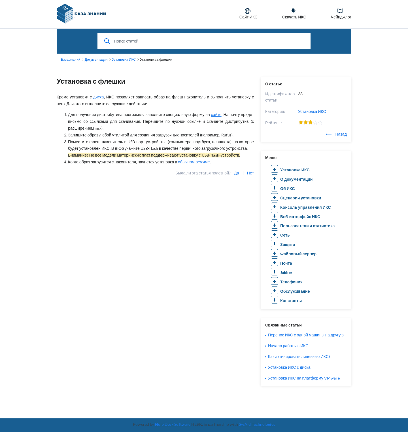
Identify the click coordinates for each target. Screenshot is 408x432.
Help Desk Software (172, 424)
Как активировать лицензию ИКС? (299, 356)
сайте (216, 114)
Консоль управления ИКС (305, 207)
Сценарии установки (300, 197)
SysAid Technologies (257, 424)
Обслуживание (295, 291)
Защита (287, 244)
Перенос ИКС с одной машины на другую (306, 334)
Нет (250, 172)
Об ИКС (287, 188)
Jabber (286, 272)
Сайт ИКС (248, 13)
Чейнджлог (341, 13)
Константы (291, 300)
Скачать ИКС (294, 13)
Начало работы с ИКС (288, 345)
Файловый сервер (298, 253)
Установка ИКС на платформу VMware (304, 378)
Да (236, 172)
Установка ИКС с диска (289, 367)
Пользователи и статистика (307, 225)
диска (98, 96)
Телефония (291, 281)
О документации (296, 179)
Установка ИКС (312, 111)
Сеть (285, 235)
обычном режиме (194, 161)
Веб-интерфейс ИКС (300, 216)
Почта (286, 263)
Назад (336, 134)
